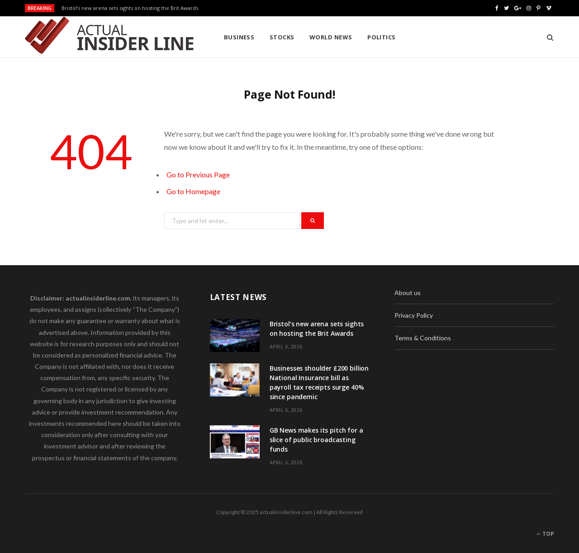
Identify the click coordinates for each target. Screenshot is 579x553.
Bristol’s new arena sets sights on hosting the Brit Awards (130, 8)
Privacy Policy (413, 315)
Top (545, 534)
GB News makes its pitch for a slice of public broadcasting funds (316, 439)
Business (239, 37)
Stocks (282, 37)
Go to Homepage (193, 191)
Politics (381, 37)
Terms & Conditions (422, 338)
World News (330, 37)
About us (407, 292)
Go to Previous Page (198, 174)
